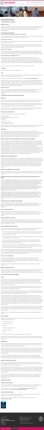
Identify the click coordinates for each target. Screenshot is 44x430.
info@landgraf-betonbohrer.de (39, 2)
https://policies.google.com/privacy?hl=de (20, 389)
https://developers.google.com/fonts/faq (26, 388)
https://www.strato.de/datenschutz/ (32, 78)
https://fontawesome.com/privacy (6, 398)
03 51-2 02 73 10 (30, 2)
